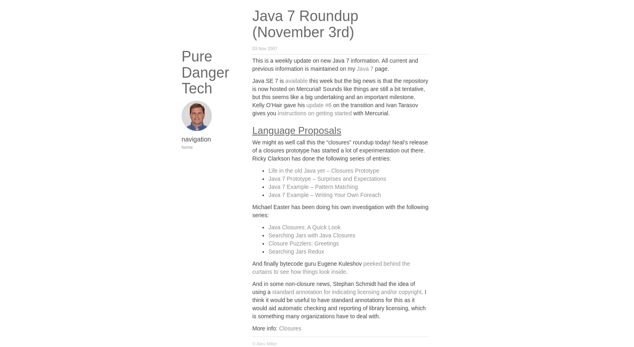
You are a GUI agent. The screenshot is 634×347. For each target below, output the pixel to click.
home (187, 147)
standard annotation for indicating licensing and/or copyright (347, 292)
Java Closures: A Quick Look (304, 227)
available (296, 81)
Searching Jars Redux (296, 251)
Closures (290, 328)
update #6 (319, 105)
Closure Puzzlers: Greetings (303, 243)
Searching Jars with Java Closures (311, 235)
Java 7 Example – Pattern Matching (313, 187)
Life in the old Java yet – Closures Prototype (323, 170)
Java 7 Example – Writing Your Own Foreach (324, 195)
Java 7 (365, 69)
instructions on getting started (315, 113)
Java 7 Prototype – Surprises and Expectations (327, 179)
